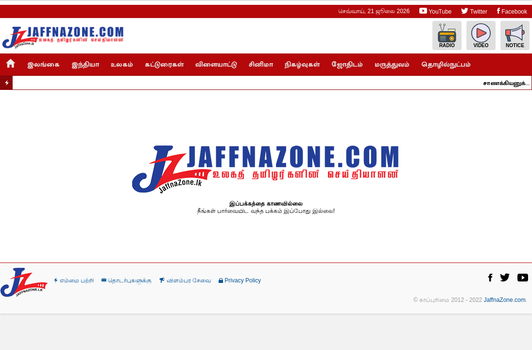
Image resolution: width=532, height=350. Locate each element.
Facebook (512, 11)
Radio (447, 35)
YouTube (435, 11)
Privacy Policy (240, 280)
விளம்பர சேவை (185, 280)
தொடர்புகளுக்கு (127, 280)
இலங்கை (43, 64)
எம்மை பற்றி (74, 280)
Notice (515, 35)
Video (481, 35)
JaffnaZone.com (505, 300)
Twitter (474, 11)
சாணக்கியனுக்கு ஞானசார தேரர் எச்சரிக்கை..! (509, 83)
